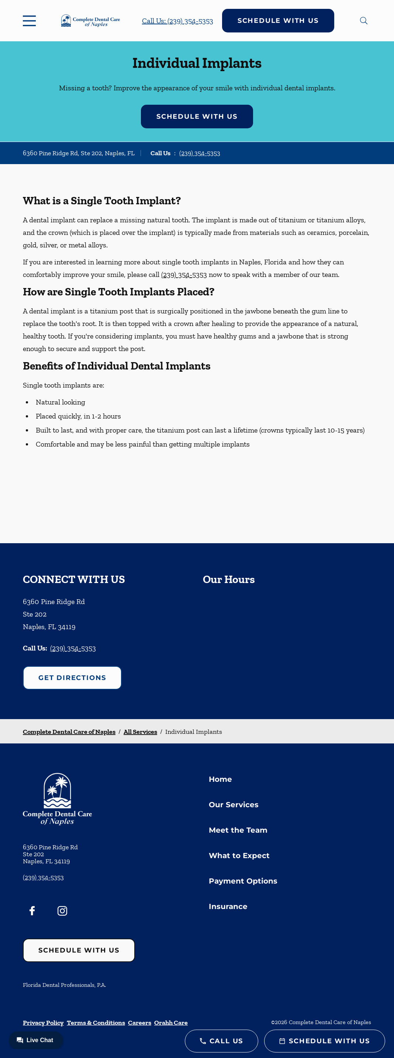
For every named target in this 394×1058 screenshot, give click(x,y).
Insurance (228, 906)
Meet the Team (238, 830)
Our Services (234, 804)
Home (220, 779)
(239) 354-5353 (199, 153)
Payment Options (243, 881)
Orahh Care (171, 1023)
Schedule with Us (278, 21)
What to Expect (239, 855)
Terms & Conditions (96, 1023)
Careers (139, 1023)
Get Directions (72, 678)
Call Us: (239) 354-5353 (177, 20)
